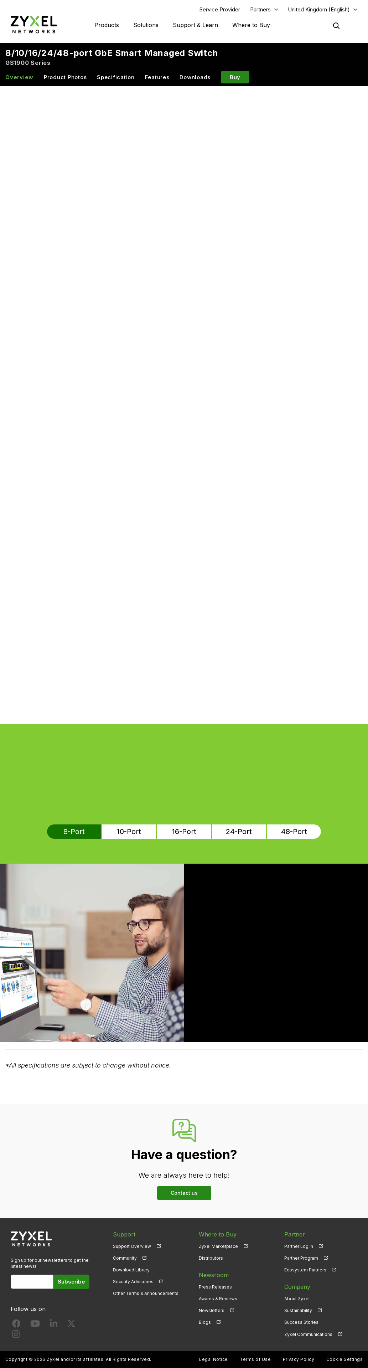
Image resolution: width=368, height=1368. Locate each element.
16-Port (184, 831)
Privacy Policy (299, 1359)
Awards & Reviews (218, 1298)
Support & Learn (195, 25)
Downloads (195, 77)
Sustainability (298, 1310)
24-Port (239, 831)
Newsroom (214, 1275)
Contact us (184, 1193)
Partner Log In (298, 1246)
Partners (260, 9)
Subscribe (71, 1281)
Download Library (131, 1269)
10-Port (129, 831)
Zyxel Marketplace (218, 1246)
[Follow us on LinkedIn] (53, 1325)
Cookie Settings (344, 1359)
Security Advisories (133, 1281)
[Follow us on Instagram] (16, 1335)
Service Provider (219, 9)
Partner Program (301, 1258)
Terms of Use (255, 1359)
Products (106, 25)
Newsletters (211, 1310)
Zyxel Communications (308, 1334)
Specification (116, 77)
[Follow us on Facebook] (16, 1325)
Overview (19, 77)
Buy (235, 77)
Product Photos (65, 77)
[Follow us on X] (71, 1325)
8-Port (74, 831)
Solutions (146, 25)
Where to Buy (251, 25)
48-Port (294, 831)
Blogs (205, 1322)
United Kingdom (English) (319, 9)
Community (125, 1258)
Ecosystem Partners (305, 1269)
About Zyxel (297, 1298)
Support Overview (132, 1246)
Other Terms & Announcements (145, 1293)
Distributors (211, 1258)
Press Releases (215, 1287)
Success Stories (301, 1322)
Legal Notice (213, 1359)
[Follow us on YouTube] (35, 1325)
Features (157, 77)
